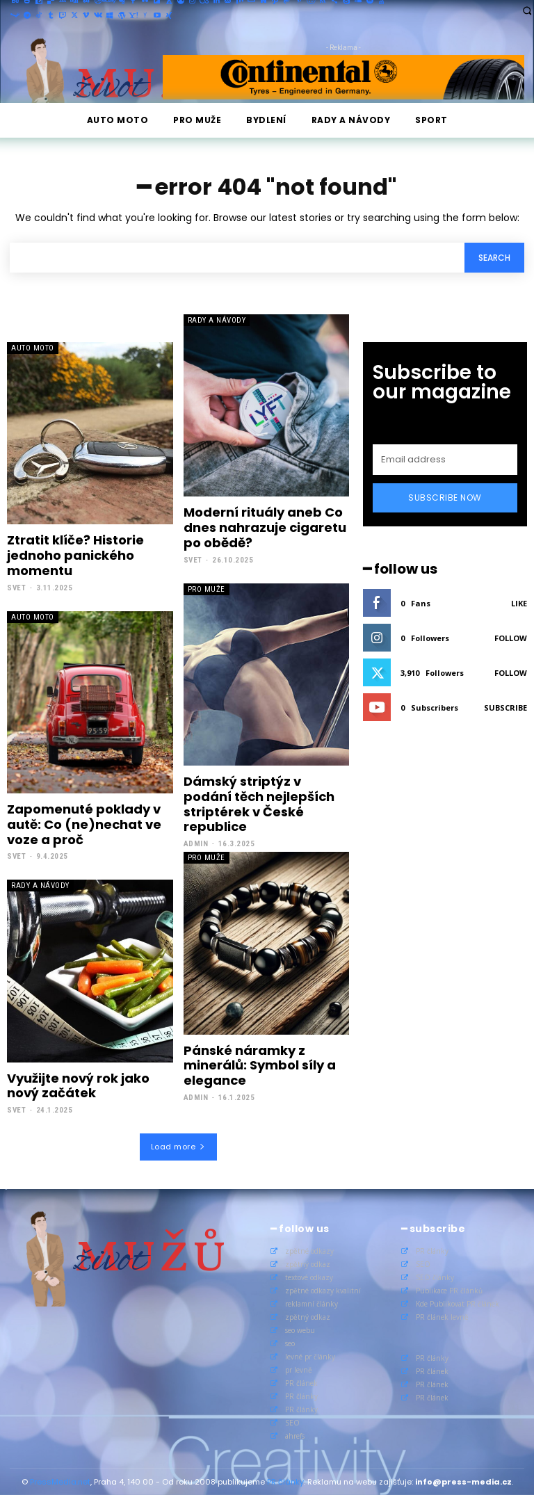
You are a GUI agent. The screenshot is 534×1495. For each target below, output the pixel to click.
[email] (445, 459)
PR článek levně (442, 1315)
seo (290, 1342)
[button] (526, 10)
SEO (292, 1421)
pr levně (298, 1368)
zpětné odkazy (309, 1249)
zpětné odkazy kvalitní (323, 1289)
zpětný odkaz (307, 1263)
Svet (16, 587)
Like (519, 603)
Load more (178, 1145)
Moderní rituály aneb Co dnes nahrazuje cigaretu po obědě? (265, 527)
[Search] (494, 258)
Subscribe (505, 707)
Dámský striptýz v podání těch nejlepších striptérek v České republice (259, 803)
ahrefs (295, 1434)
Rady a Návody (217, 320)
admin (196, 843)
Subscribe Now (445, 497)
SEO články (435, 1276)
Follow (510, 638)
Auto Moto (32, 348)
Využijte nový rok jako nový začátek (78, 1085)
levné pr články (310, 1355)
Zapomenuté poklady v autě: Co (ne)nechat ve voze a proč (84, 823)
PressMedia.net (60, 1480)
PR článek (301, 1382)
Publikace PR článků (449, 1289)
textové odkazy (309, 1276)
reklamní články (311, 1302)
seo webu (300, 1329)
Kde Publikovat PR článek (457, 1302)
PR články (301, 1395)
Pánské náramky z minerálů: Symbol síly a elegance (260, 1064)
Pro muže (206, 588)
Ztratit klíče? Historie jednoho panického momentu (75, 555)
